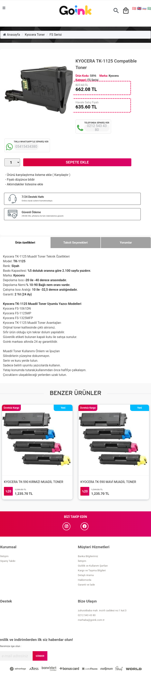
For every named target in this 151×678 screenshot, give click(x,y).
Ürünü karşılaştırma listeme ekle (28, 175)
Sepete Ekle (77, 162)
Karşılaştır (61, 175)
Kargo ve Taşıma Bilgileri (92, 570)
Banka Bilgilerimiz (88, 556)
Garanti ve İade (86, 584)
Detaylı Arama (86, 575)
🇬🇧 (139, 8)
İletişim (4, 556)
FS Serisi (56, 34)
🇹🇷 (134, 8)
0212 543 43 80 (87, 615)
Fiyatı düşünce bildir (19, 179)
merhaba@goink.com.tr (91, 619)
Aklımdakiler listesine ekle (23, 184)
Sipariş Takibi (7, 560)
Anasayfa (11, 34)
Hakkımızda (84, 579)
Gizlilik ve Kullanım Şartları (93, 565)
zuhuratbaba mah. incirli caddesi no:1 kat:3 (102, 610)
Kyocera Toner (35, 34)
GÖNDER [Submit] (40, 656)
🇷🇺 (144, 8)
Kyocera (114, 75)
